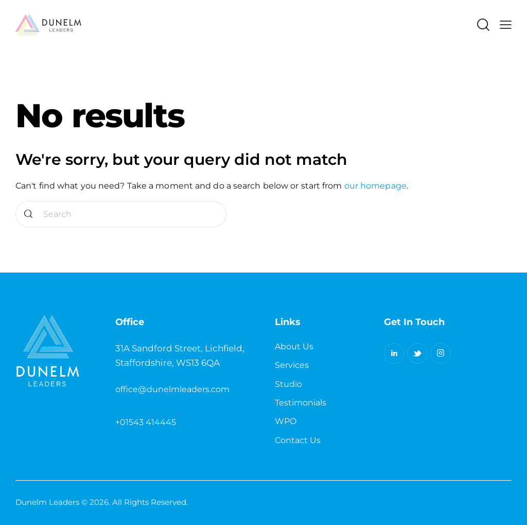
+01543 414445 (145, 422)
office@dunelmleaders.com (172, 389)
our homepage (375, 186)
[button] (506, 24)
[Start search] (28, 214)
